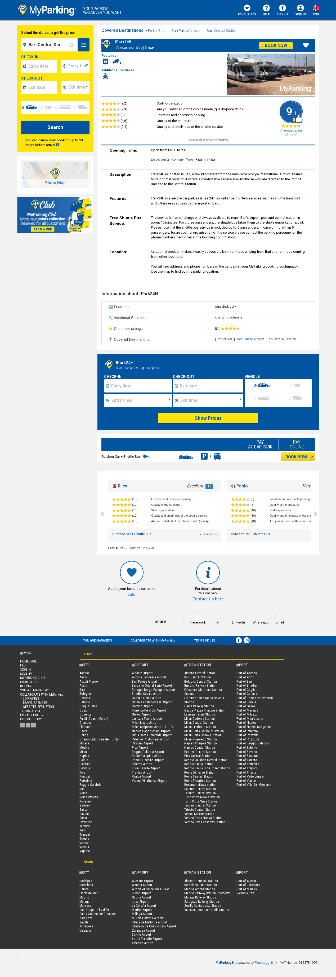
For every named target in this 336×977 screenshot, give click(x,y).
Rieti (82, 789)
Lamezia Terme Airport (147, 719)
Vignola (84, 851)
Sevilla (83, 922)
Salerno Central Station (200, 789)
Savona (84, 814)
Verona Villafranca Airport (149, 781)
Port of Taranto (246, 760)
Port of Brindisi (246, 685)
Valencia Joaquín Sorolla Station (206, 910)
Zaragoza (85, 918)
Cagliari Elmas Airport (147, 698)
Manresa (85, 906)
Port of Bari (156, 31)
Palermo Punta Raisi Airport (150, 739)
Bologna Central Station (200, 681)
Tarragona (86, 926)
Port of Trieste (246, 772)
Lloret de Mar (88, 893)
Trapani (84, 834)
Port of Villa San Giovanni (253, 785)
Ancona (84, 673)
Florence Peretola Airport (149, 710)
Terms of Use (204, 640)
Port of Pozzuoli (247, 739)
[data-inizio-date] (42, 66)
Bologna (85, 694)
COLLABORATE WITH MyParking (153, 640)
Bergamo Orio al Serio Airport (152, 685)
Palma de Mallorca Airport (149, 922)
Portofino (85, 781)
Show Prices (208, 418)
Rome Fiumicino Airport (148, 760)
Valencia (85, 930)
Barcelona (86, 885)
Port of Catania (246, 694)
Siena (83, 818)
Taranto (84, 826)
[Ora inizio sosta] (141, 400)
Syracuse (85, 822)
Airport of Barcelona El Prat (150, 889)
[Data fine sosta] (210, 385)
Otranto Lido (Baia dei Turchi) (99, 739)
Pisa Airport (140, 747)
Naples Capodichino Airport (151, 731)
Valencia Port (245, 893)
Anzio (83, 677)
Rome (83, 793)
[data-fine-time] (78, 87)
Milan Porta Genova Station (203, 735)
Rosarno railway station (200, 785)
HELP (266, 11)
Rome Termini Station (198, 776)
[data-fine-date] (42, 87)
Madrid (84, 897)
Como (83, 710)
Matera (84, 743)
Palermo (85, 764)
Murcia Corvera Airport (147, 918)
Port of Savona (246, 752)
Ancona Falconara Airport (149, 677)
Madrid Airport (142, 910)
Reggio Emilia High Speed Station (207, 768)
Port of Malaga (246, 889)
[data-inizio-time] (78, 66)
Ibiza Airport (140, 902)
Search (55, 127)
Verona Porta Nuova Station (203, 818)
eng (316, 14)
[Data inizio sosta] (141, 385)
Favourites (247, 11)
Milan (83, 752)
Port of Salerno (246, 747)
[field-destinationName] (50, 44)
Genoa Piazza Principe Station (204, 710)
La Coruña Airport (144, 906)
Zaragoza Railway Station (201, 902)
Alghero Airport (142, 673)
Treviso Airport (142, 772)
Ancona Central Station (200, 673)
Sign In (300, 14)
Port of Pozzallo (247, 735)
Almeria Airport (142, 885)
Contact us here (208, 599)
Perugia (84, 768)
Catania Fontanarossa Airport (152, 702)
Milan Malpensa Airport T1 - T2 (153, 727)
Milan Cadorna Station (199, 719)
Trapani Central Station (200, 805)
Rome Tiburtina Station (200, 781)
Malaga (84, 902)
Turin (82, 830)
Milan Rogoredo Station (200, 739)
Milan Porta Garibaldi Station (204, 731)
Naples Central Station (199, 747)
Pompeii (85, 776)
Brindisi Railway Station (200, 685)
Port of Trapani (246, 768)
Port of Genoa (246, 706)
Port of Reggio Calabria (252, 743)
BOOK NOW (299, 456)
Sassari (84, 810)
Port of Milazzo (247, 714)
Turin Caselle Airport (146, 768)
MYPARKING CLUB (32, 678)
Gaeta (83, 731)
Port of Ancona (246, 673)
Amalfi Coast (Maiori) (93, 719)
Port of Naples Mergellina (253, 727)
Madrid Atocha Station (199, 889)
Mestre (84, 747)
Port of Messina (247, 710)
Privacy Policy (31, 715)
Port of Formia (246, 702)
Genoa (83, 735)
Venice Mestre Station (199, 814)
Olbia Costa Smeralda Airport (152, 735)
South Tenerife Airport (147, 939)
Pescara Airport (142, 743)
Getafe (83, 889)
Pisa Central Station (197, 756)
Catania (84, 702)
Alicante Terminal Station (201, 881)
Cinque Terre (88, 706)
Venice (83, 843)
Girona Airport (141, 897)
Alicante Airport (142, 881)
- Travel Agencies (34, 703)
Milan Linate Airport (145, 723)
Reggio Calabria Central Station (205, 760)
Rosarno (85, 801)
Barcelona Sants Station (200, 885)
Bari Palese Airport (186, 31)
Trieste (84, 838)
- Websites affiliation (37, 707)
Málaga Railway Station (200, 897)
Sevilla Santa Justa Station (202, 906)
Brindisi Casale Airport (147, 694)
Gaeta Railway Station (199, 706)
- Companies (29, 698)
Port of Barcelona (248, 885)
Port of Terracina (247, 764)
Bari (82, 690)
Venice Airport (141, 776)
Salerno (84, 805)
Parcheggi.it (264, 963)
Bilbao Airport (141, 893)
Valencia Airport (143, 943)
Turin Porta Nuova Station (202, 797)
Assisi (83, 685)
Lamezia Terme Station (199, 714)
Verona (84, 847)
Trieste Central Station (199, 810)
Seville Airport (141, 934)
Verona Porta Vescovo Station (204, 822)
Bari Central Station (221, 31)
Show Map (55, 183)
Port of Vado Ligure (249, 776)
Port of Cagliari (246, 690)
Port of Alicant (246, 881)
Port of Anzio (245, 677)
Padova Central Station (200, 752)
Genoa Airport (141, 714)
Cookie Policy (31, 719)
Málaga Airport (142, 914)
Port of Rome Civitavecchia (255, 698)
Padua (83, 760)
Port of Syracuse (247, 756)
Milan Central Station (198, 723)
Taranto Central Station (200, 793)
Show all (148, 548)
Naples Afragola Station (200, 743)
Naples (84, 756)
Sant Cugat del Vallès (94, 910)
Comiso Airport (142, 706)
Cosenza (85, 714)
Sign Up (282, 11)
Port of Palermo (247, 731)
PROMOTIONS (29, 682)
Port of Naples (246, 723)
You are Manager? (97, 640)
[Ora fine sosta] (211, 400)
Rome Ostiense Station (199, 772)
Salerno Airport (142, 764)
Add (132, 594)
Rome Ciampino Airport (148, 756)
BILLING (25, 686)
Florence (85, 727)
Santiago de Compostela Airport (154, 926)
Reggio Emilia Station (198, 764)
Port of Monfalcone (249, 719)
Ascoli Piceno (88, 681)
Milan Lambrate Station (200, 727)
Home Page (28, 661)
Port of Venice (246, 781)
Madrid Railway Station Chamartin (207, 893)
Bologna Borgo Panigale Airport (153, 690)
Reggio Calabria (90, 785)
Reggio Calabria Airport (148, 752)
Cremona (85, 723)
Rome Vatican (88, 797)
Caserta (84, 698)
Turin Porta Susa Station (201, 801)
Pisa (82, 772)
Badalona (85, 881)
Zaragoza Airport (143, 930)
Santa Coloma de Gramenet (98, 914)
